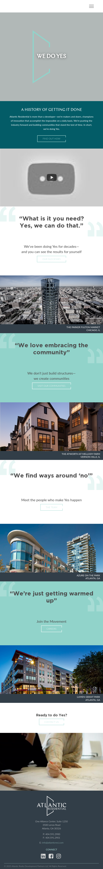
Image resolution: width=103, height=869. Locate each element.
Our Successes (51, 259)
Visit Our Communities (51, 385)
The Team (51, 507)
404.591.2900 (52, 834)
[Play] (52, 177)
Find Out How (51, 138)
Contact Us (51, 721)
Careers (52, 628)
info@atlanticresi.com (52, 842)
